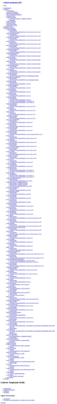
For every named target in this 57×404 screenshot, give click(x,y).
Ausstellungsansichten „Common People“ (19, 340)
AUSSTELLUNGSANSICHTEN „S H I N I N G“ (21, 317)
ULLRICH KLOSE (11, 93)
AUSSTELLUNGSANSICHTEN (17, 315)
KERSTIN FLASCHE (12, 25)
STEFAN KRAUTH (11, 283)
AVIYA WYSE (10, 159)
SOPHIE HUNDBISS (12, 308)
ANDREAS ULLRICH (12, 115)
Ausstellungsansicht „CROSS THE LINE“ (20, 365)
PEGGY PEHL (10, 231)
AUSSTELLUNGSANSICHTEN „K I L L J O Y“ (21, 305)
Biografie (12, 347)
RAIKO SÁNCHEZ (11, 344)
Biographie (12, 20)
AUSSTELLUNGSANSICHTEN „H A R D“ (20, 190)
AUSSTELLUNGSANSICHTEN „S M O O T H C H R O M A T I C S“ (27, 254)
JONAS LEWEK (11, 151)
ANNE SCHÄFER (11, 89)
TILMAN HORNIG (11, 123)
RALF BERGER (11, 139)
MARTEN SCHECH (11, 203)
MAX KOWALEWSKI (12, 45)
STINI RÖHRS (10, 271)
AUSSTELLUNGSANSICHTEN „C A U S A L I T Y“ (23, 106)
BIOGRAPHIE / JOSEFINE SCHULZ (19, 183)
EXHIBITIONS (7, 8)
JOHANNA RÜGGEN (12, 73)
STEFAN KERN (10, 243)
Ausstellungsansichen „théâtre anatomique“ (20, 345)
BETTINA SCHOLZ (11, 316)
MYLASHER (10, 215)
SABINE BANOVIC (12, 167)
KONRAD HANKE (11, 320)
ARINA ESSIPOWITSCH (13, 33)
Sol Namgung (10, 377)
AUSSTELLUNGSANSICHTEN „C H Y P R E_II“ (22, 102)
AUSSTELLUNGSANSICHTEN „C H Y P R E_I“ (22, 170)
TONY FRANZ (10, 69)
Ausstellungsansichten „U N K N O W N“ (20, 284)
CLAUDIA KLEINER (12, 12)
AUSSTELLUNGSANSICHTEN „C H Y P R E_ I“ (22, 101)
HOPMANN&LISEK (12, 131)
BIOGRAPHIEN (14, 179)
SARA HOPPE (10, 107)
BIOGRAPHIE (13, 30)
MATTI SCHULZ (11, 41)
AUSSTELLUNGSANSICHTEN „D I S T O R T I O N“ (23, 150)
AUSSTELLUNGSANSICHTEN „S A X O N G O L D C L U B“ (25, 32)
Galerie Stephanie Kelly (13, 2)
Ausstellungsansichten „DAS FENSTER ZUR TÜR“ (22, 361)
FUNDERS (6, 378)
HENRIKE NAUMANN (12, 267)
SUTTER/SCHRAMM (12, 127)
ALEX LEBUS (10, 360)
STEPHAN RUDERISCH (13, 49)
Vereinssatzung (10, 10)
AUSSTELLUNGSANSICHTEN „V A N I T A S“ (21, 206)
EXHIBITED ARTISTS (9, 28)
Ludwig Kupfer (10, 368)
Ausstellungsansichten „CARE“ (17, 353)
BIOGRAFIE (13, 62)
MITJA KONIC (10, 111)
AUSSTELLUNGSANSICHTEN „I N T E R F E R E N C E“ (24, 299)
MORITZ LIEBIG (11, 57)
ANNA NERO (10, 279)
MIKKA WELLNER (11, 352)
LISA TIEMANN (11, 329)
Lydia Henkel (10, 375)
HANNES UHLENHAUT (13, 187)
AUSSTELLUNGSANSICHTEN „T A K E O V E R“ (22, 260)
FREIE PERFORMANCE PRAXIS (15, 259)
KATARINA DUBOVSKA (13, 300)
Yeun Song (9, 364)
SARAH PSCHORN (11, 195)
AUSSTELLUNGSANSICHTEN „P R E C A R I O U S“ (23, 138)
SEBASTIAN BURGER (12, 339)
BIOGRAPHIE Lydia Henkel (16, 376)
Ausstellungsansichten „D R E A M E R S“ (20, 288)
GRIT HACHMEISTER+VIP (14, 178)
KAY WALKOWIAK (12, 263)
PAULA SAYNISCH (11, 199)
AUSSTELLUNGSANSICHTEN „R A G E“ (20, 277)
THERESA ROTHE (11, 17)
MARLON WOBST (11, 291)
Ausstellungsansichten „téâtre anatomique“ (20, 351)
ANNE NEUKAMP (11, 348)
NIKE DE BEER (11, 173)
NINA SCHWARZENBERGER (14, 14)
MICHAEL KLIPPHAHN (13, 13)
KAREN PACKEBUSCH (13, 356)
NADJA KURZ (10, 135)
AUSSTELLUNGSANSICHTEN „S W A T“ (20, 83)
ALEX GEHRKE (11, 239)
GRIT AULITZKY (11, 61)
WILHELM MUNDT (12, 143)
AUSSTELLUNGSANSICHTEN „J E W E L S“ (21, 122)
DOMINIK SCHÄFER (12, 235)
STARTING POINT (8, 26)
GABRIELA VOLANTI (12, 155)
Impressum (3, 402)
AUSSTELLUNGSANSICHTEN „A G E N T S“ (21, 162)
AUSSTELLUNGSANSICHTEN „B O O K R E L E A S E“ (24, 262)
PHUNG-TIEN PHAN (12, 335)
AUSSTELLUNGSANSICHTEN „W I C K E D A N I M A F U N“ (26, 218)
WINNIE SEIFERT (11, 21)
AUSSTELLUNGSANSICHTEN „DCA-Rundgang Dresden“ (24, 75)
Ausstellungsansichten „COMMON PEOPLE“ (21, 18)
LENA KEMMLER (11, 211)
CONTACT (6, 9)
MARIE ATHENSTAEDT (13, 53)
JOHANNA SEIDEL (11, 24)
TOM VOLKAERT (11, 219)
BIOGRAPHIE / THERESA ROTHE (18, 184)
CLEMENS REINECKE (12, 85)
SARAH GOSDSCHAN (12, 65)
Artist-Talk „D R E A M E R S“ (17, 295)
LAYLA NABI (10, 275)
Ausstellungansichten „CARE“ (17, 357)
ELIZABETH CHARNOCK (13, 77)
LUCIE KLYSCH (11, 16)
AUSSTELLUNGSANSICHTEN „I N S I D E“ (21, 180)
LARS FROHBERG (11, 29)
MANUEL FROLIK (11, 81)
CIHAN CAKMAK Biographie (17, 373)
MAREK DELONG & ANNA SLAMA (16, 227)
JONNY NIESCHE (11, 255)
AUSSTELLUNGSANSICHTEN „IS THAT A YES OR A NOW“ (25, 56)
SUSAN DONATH (11, 207)
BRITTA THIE (10, 247)
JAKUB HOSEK (11, 223)
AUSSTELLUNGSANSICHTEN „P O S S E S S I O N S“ (23, 270)
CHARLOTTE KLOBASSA (13, 251)
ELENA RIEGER (11, 22)
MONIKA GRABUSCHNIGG (14, 312)
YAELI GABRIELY (11, 163)
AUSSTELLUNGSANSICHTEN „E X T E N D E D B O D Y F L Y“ (26, 134)
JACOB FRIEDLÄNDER (13, 191)
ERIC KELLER (10, 296)
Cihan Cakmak (10, 372)
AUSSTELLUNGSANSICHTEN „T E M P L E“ (21, 238)
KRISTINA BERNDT (12, 103)
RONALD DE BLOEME (13, 147)
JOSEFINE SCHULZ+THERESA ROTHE (17, 182)
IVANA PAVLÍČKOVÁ (12, 304)
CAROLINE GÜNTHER (13, 37)
